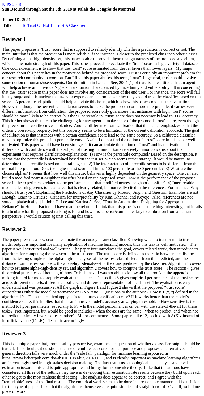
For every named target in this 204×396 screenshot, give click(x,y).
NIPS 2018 (11, 4)
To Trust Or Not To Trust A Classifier (54, 25)
